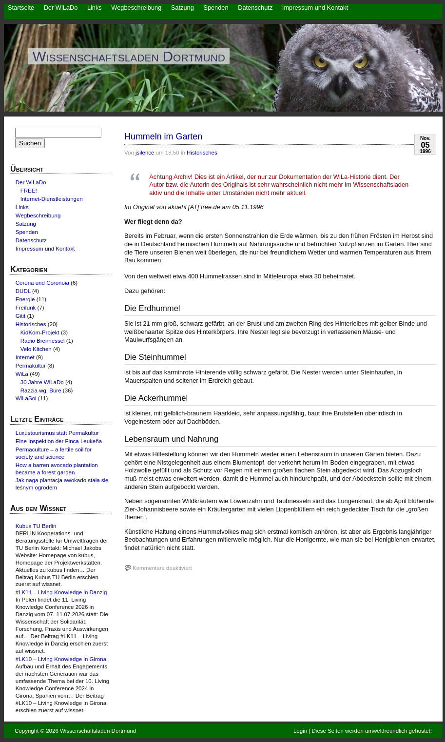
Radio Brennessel (42, 341)
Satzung (182, 7)
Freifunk (26, 308)
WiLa (22, 374)
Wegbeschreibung (136, 7)
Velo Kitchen (36, 349)
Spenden (215, 7)
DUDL (23, 291)
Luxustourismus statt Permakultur (57, 433)
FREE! (28, 191)
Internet (25, 357)
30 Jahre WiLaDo (42, 382)
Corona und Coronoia (42, 283)
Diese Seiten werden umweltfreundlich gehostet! (372, 731)
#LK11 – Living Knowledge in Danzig (61, 592)
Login (300, 731)
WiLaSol (26, 398)
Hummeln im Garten (163, 136)
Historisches (202, 153)
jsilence (144, 153)
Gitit (20, 316)
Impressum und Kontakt (315, 7)
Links (94, 7)
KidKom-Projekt (39, 332)
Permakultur (31, 366)
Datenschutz (255, 7)
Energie (25, 299)
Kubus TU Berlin (36, 526)
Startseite (21, 7)
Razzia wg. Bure (40, 390)
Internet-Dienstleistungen (51, 199)
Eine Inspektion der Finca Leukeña (59, 441)
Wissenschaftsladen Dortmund (129, 56)
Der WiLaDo (61, 7)
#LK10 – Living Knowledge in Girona (61, 659)
